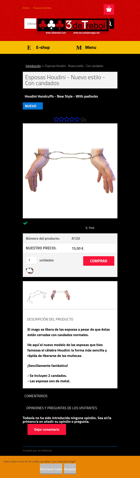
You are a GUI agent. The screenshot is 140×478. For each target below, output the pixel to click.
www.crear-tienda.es (68, 450)
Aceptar (70, 469)
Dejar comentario (47, 429)
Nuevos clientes (42, 8)
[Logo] (73, 26)
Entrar (26, 8)
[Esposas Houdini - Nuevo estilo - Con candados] (70, 125)
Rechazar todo (51, 469)
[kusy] (31, 260)
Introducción (33, 66)
